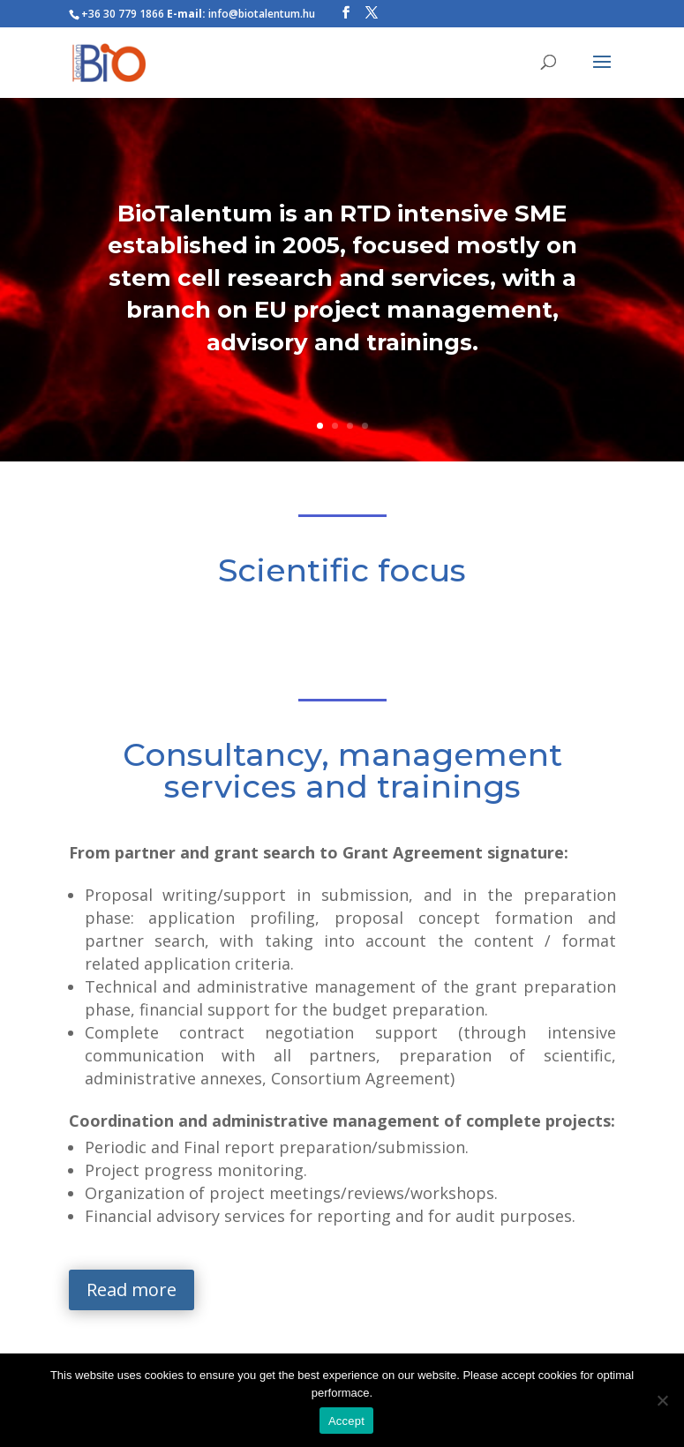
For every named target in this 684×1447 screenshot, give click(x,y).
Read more (131, 1289)
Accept (346, 1421)
